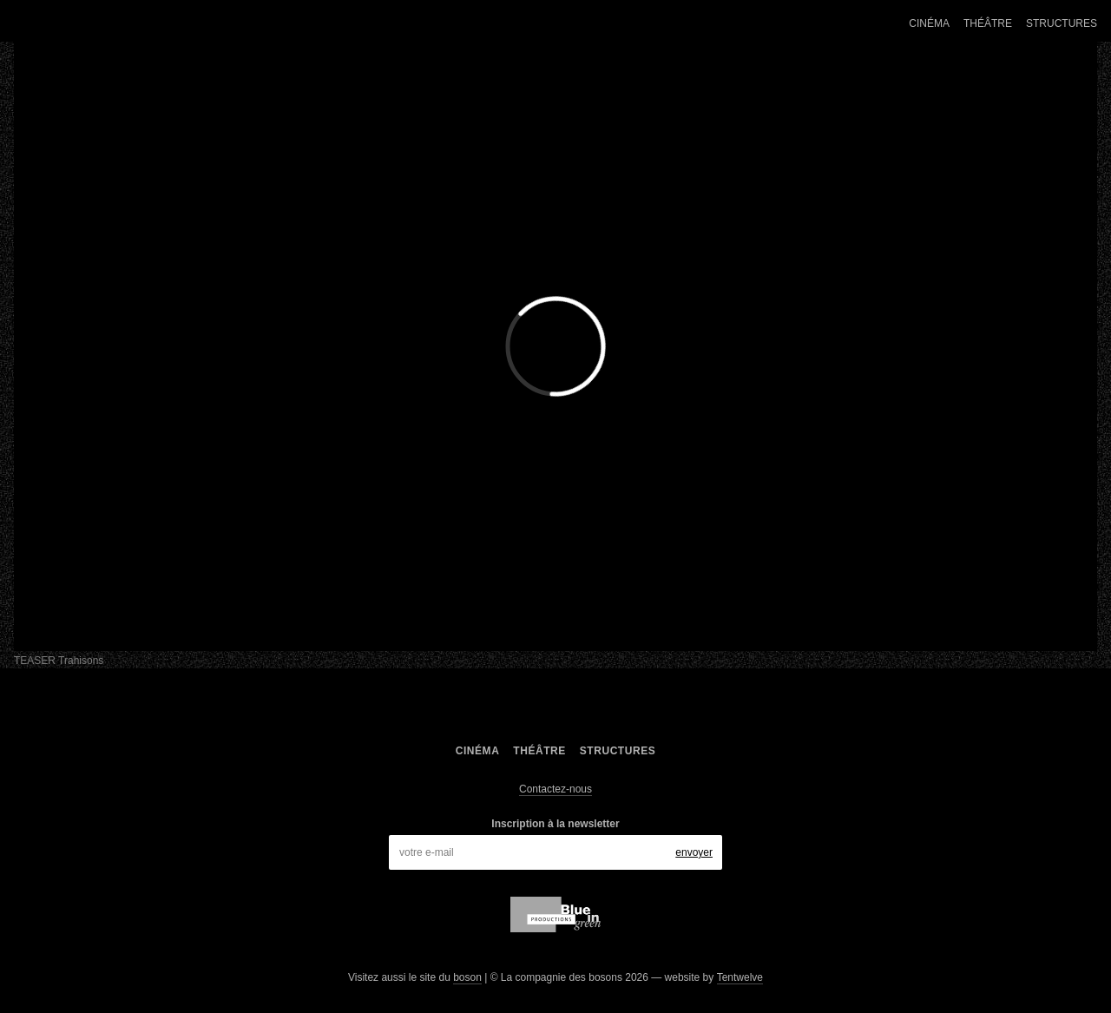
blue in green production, (555, 915)
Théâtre (987, 23)
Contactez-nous (555, 789)
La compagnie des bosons (160, 24)
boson (467, 977)
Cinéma (929, 23)
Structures (1061, 23)
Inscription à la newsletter (555, 824)
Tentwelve (740, 977)
